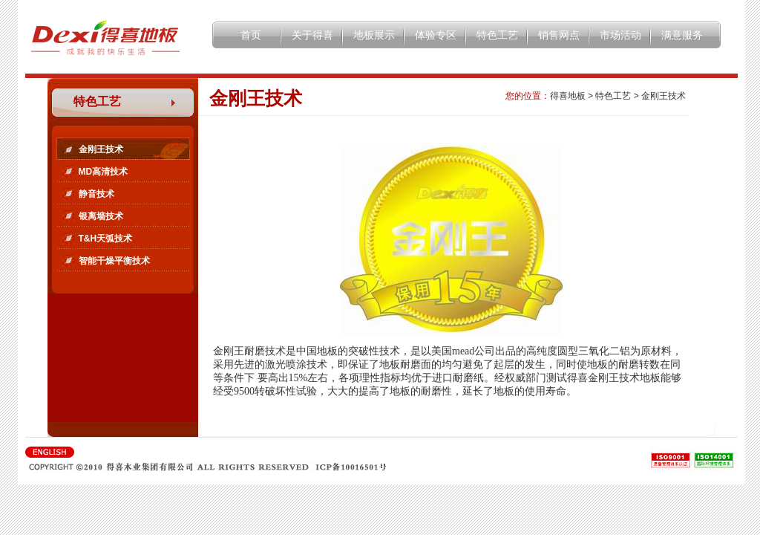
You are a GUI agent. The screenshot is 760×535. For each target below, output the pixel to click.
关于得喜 (312, 35)
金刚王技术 (101, 149)
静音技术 (96, 194)
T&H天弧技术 (106, 238)
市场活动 (620, 35)
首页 (250, 35)
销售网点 (559, 35)
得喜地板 (568, 96)
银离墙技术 (101, 216)
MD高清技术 (103, 171)
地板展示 (374, 35)
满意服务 (682, 35)
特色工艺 (497, 35)
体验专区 (435, 35)
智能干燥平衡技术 (114, 261)
